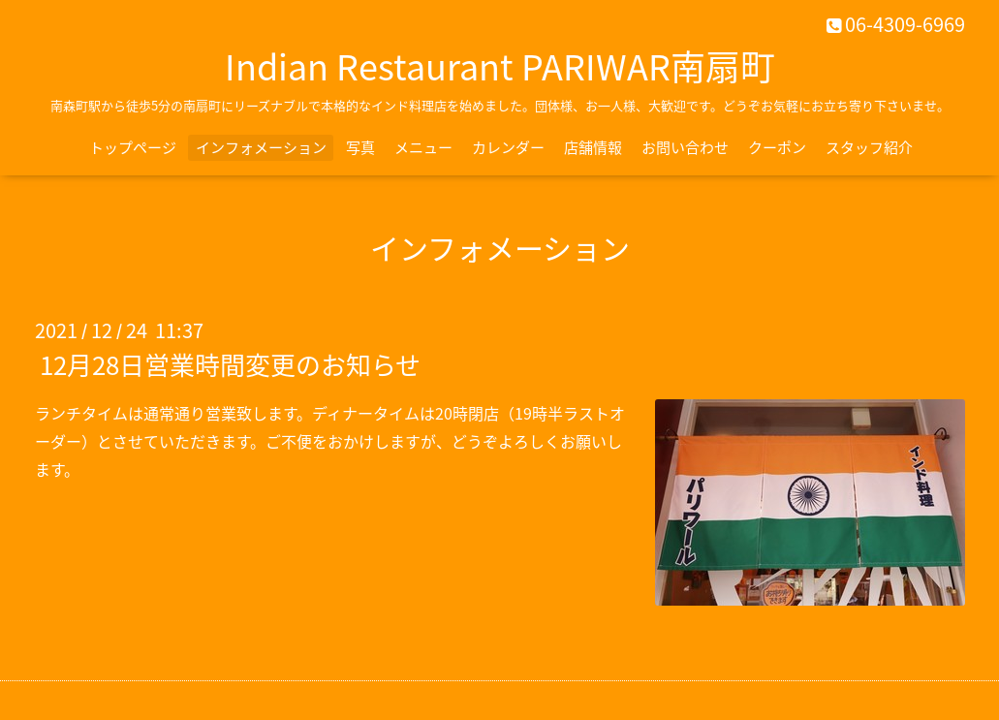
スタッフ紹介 (869, 147)
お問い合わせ (685, 147)
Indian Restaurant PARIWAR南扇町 (500, 66)
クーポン (777, 147)
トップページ (132, 147)
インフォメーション (261, 147)
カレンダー (508, 147)
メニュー (423, 147)
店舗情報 (593, 147)
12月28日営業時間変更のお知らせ (230, 364)
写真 (360, 147)
